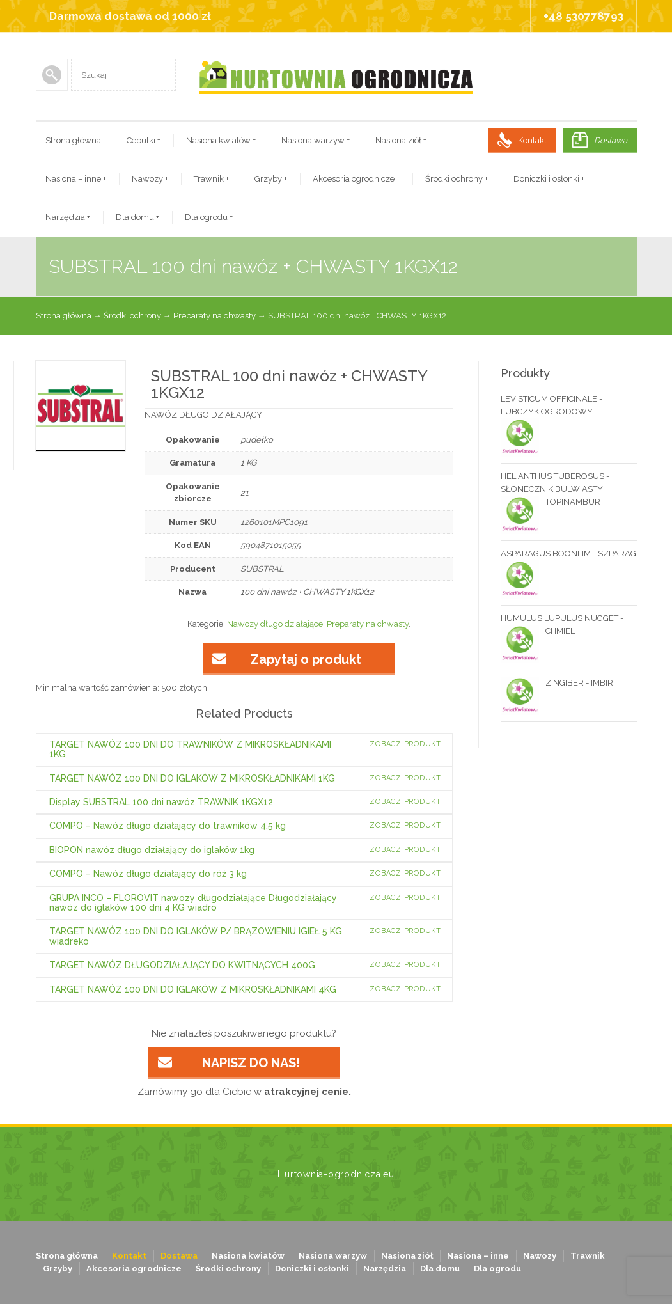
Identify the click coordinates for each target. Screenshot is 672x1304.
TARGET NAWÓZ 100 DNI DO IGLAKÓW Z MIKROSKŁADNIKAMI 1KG (192, 778)
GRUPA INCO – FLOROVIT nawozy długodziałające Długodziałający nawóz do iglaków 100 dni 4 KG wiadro (193, 903)
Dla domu (137, 217)
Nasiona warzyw (315, 140)
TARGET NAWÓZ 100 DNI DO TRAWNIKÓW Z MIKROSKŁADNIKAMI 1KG (190, 749)
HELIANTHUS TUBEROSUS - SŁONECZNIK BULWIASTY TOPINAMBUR (555, 489)
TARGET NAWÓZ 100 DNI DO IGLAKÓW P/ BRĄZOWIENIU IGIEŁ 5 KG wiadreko (195, 936)
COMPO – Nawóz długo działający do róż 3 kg (148, 873)
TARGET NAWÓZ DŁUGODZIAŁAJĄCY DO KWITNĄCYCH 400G (182, 965)
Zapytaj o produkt (306, 659)
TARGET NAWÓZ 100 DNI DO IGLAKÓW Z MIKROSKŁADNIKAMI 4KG (192, 989)
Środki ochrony (456, 179)
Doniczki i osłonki (548, 179)
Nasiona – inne (75, 179)
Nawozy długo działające (275, 624)
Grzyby (270, 179)
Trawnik (211, 179)
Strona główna (73, 140)
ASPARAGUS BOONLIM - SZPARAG (568, 554)
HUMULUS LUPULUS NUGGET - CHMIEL (562, 625)
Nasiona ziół (400, 140)
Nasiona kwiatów (221, 140)
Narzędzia (67, 217)
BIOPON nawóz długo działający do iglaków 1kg (151, 850)
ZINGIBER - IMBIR (557, 683)
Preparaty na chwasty (214, 315)
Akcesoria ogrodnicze (356, 179)
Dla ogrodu (209, 217)
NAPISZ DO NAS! (251, 1063)
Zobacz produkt (405, 744)
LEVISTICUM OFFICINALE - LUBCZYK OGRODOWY (551, 406)
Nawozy (150, 179)
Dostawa (610, 140)
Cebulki (143, 140)
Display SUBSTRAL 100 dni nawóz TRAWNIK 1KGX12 (161, 802)
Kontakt (532, 140)
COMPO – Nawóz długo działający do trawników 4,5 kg (167, 826)
